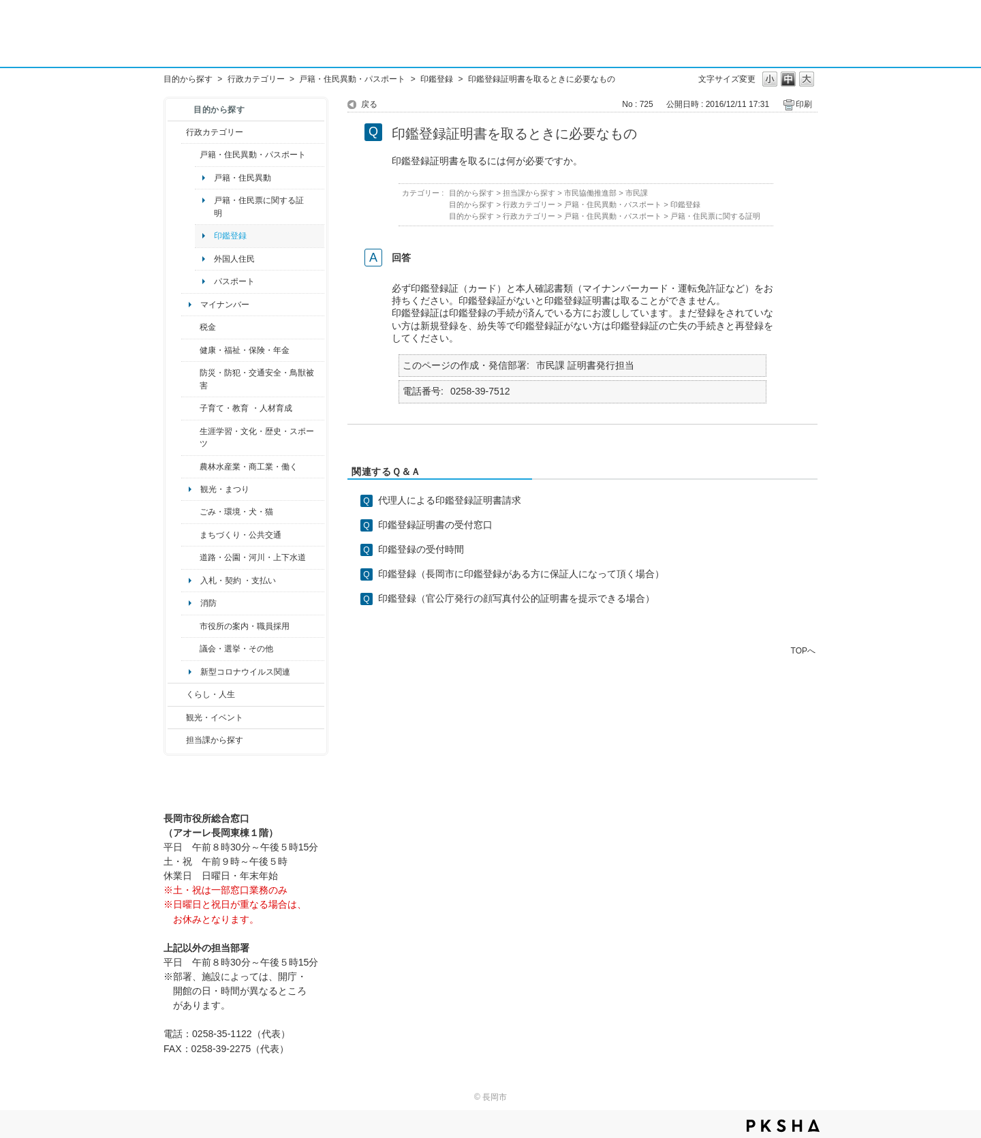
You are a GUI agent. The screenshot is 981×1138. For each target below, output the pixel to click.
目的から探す (188, 79)
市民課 (636, 193)
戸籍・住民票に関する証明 (259, 206)
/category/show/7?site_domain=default (190, 155)
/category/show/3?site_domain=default (177, 132)
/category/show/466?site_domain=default (190, 649)
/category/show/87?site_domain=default (190, 557)
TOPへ (803, 650)
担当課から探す (214, 740)
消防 (208, 603)
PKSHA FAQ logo (783, 1126)
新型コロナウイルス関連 (245, 672)
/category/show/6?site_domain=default (190, 535)
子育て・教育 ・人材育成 (246, 408)
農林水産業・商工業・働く (249, 467)
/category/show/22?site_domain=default (190, 512)
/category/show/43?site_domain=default (190, 437)
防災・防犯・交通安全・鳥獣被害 (257, 379)
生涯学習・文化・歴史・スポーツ (257, 437)
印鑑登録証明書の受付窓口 (435, 524)
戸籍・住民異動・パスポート (352, 79)
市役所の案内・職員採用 (245, 626)
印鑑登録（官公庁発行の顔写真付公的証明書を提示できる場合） (516, 598)
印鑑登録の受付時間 (421, 549)
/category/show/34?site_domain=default (190, 467)
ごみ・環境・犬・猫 (236, 512)
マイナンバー (224, 304)
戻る (369, 104)
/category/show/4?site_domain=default (190, 350)
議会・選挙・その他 (236, 648)
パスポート (234, 281)
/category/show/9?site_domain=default (177, 740)
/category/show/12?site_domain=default (177, 694)
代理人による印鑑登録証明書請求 (449, 500)
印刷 (804, 104)
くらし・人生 (210, 694)
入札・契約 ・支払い (238, 580)
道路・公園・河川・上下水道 (253, 557)
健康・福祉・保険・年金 (245, 350)
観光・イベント (214, 717)
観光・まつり (224, 489)
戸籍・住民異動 (242, 178)
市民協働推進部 (590, 193)
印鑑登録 (436, 79)
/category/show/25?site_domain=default (190, 379)
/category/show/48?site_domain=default (190, 408)
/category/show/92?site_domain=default (190, 327)
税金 (208, 327)
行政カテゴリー (256, 79)
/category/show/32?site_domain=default (190, 626)
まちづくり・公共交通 (240, 535)
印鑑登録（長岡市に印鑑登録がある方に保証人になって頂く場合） (521, 573)
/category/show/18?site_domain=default (177, 717)
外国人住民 (234, 259)
